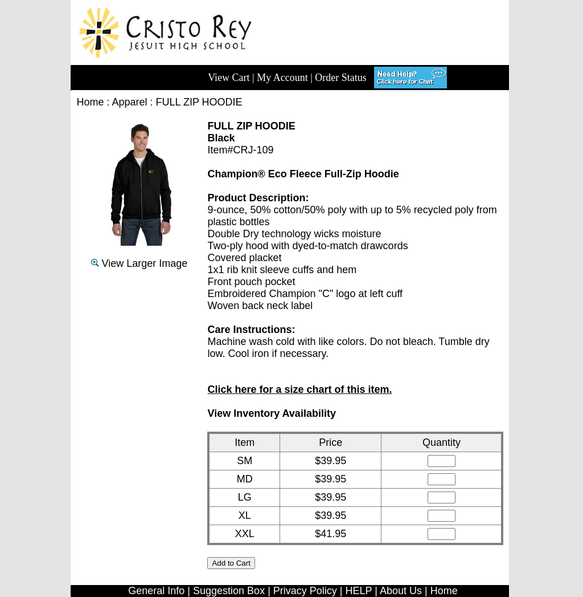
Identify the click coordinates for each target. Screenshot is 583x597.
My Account (282, 77)
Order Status (340, 77)
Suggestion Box (229, 590)
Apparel (129, 102)
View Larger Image (139, 263)
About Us (401, 590)
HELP (359, 590)
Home (90, 102)
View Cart (228, 77)
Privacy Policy (305, 590)
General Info (156, 590)
